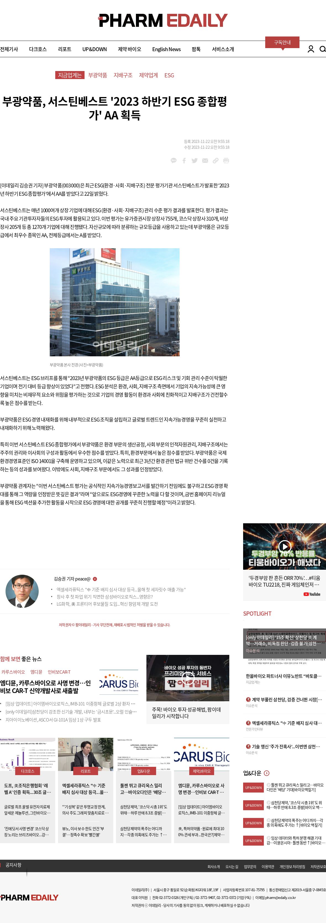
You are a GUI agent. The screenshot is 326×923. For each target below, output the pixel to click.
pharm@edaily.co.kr (280, 897)
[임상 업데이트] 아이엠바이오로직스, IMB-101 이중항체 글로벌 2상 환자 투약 (72, 703)
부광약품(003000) (62, 185)
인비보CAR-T (59, 671)
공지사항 (13, 864)
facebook (184, 160)
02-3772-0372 (226, 897)
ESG (169, 75)
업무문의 (250, 866)
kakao (173, 160)
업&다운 (143, 771)
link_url (215, 160)
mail (205, 160)
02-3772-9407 (205, 897)
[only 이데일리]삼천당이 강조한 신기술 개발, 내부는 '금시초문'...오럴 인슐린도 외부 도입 (82, 711)
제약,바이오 (202, 771)
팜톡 (196, 49)
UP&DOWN (94, 49)
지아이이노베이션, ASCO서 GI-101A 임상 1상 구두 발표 (53, 719)
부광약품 (97, 75)
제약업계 (148, 75)
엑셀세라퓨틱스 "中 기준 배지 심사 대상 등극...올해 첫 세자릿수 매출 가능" (121, 589)
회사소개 (213, 866)
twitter (194, 160)
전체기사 (9, 49)
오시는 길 (231, 866)
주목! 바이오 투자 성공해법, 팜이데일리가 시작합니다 (186, 713)
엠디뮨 (36, 671)
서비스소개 (223, 49)
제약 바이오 (129, 49)
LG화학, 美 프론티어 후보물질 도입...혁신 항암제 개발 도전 (107, 603)
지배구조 (123, 75)
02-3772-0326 (168, 897)
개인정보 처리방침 (292, 866)
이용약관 (268, 866)
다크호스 (38, 49)
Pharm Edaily (29, 897)
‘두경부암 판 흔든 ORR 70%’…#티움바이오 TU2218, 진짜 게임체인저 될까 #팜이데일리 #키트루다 (284, 584)
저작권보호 (318, 866)
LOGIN (309, 49)
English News (166, 49)
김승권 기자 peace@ (72, 578)
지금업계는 (70, 75)
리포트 (65, 49)
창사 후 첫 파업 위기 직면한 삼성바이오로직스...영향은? (105, 596)
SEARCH (323, 49)
